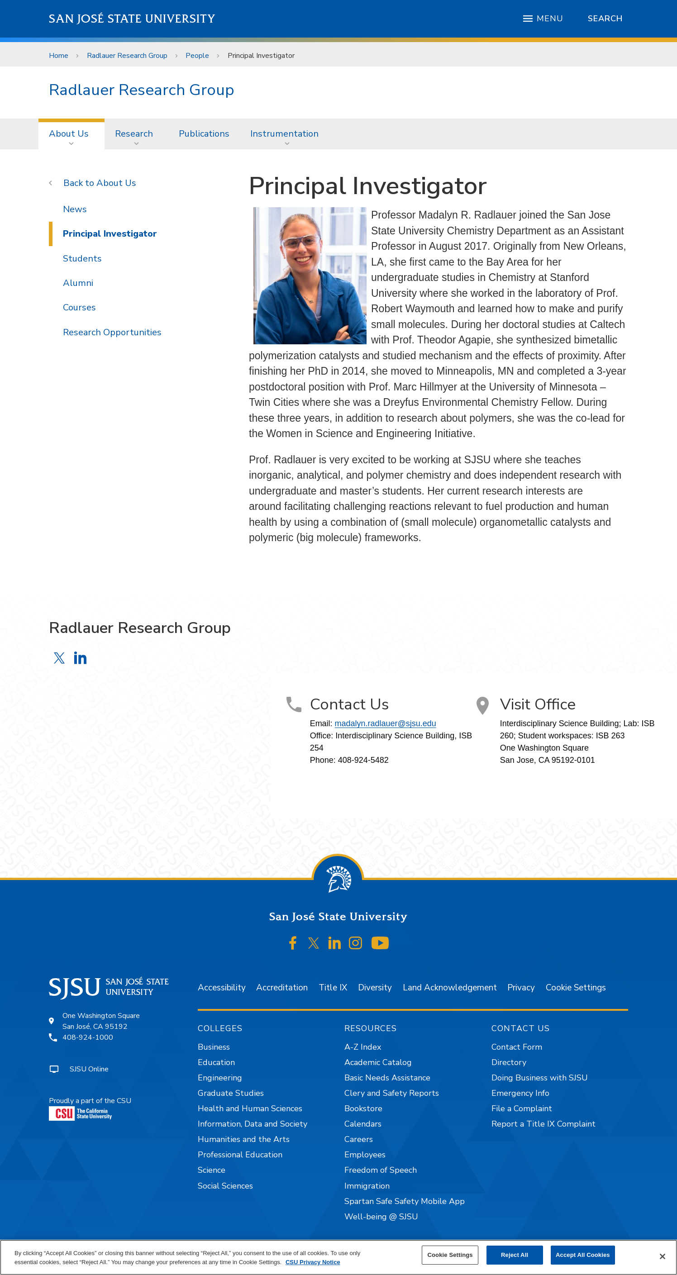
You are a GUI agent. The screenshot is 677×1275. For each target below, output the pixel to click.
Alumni (78, 283)
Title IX (333, 988)
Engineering (220, 1077)
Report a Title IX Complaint (543, 1123)
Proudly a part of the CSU (90, 1108)
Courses (79, 307)
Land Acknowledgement (450, 988)
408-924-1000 (87, 1037)
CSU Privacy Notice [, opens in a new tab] (313, 1262)
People (197, 56)
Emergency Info (520, 1093)
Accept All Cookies (583, 1254)
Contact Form (516, 1047)
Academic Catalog (378, 1062)
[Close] (662, 1256)
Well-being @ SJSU (381, 1216)
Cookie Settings (576, 988)
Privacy (521, 988)
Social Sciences (225, 1185)
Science (211, 1170)
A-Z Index (362, 1047)
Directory (508, 1062)
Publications (204, 134)
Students (82, 258)
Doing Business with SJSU (539, 1077)
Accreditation (282, 988)
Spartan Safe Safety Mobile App (404, 1201)
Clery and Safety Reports (391, 1093)
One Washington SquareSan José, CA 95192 (101, 1021)
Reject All (514, 1254)
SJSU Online (89, 1069)
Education (216, 1062)
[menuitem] (71, 134)
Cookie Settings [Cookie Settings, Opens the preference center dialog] (450, 1254)
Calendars (362, 1123)
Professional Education (240, 1154)
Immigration (367, 1185)
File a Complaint (521, 1108)
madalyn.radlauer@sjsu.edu (385, 723)
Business (214, 1047)
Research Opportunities (112, 332)
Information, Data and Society (252, 1123)
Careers (358, 1139)
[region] (338, 1257)
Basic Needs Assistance (387, 1077)
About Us (69, 134)
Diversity (375, 988)
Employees (365, 1154)
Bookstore (363, 1108)
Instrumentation (284, 134)
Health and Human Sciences (250, 1108)
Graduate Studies (231, 1093)
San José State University (132, 19)
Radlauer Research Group (127, 56)
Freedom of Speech (380, 1170)
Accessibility (222, 988)
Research (134, 134)
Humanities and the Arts (244, 1139)
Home (58, 56)
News (75, 209)
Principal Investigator (261, 56)
